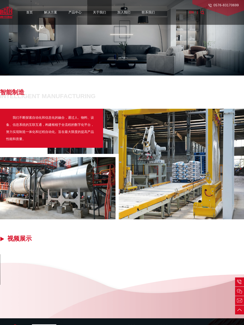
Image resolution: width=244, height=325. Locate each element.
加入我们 (123, 12)
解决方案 (50, 12)
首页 (29, 12)
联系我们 (148, 12)
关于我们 (99, 12)
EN (191, 12)
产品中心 (75, 12)
